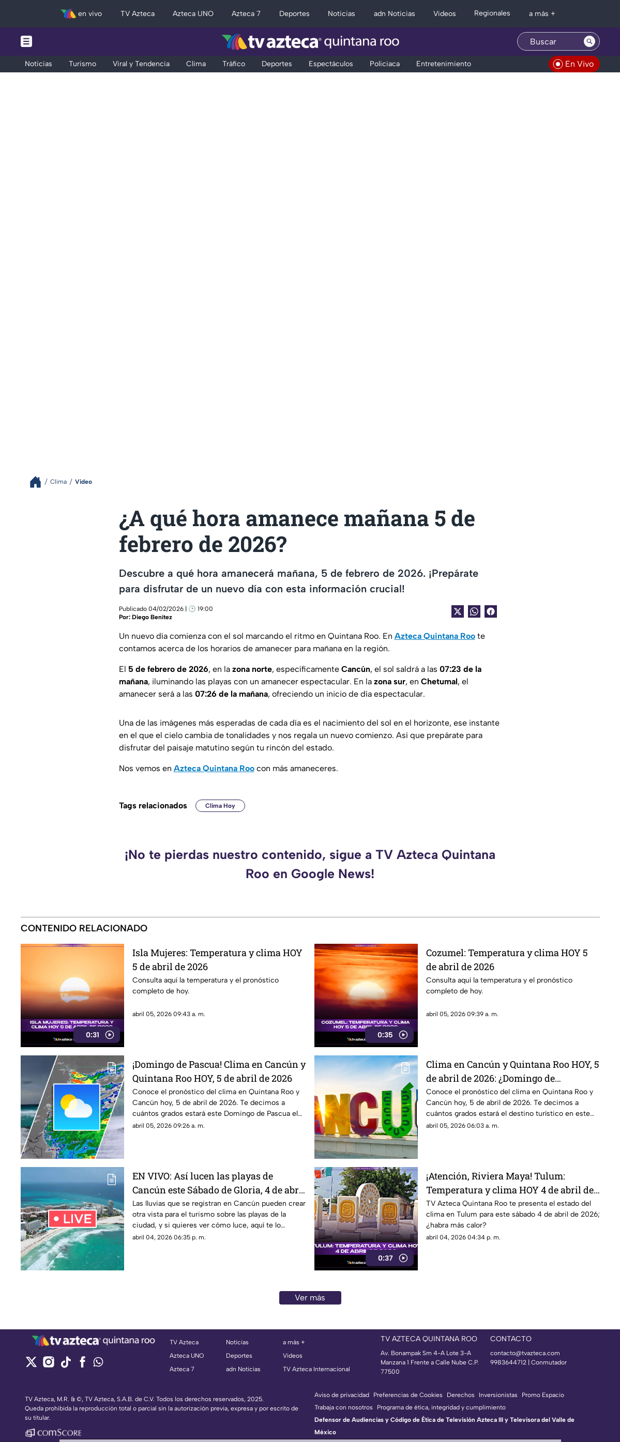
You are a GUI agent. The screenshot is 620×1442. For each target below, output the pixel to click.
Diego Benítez (152, 617)
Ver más (310, 1297)
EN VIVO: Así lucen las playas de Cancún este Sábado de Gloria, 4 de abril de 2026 (218, 1183)
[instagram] (48, 1365)
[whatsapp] (98, 1364)
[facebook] (82, 1365)
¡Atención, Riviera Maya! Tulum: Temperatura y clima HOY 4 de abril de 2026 (510, 1183)
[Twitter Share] (457, 611)
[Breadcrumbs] (39, 481)
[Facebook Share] (491, 611)
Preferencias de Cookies (408, 1395)
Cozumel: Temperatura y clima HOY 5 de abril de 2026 (507, 959)
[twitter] (31, 1365)
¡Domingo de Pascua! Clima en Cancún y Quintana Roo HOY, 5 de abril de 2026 (219, 1071)
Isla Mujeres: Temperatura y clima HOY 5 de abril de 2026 (217, 959)
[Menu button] (62, 42)
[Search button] (589, 41)
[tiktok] (65, 1365)
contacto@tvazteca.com (525, 1353)
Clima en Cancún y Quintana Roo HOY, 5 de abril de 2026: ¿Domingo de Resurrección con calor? (512, 1071)
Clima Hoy (220, 805)
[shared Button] (474, 611)
